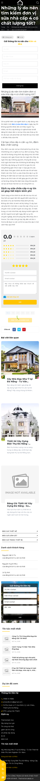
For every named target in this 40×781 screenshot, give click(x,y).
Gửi (20, 302)
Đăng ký (20, 86)
